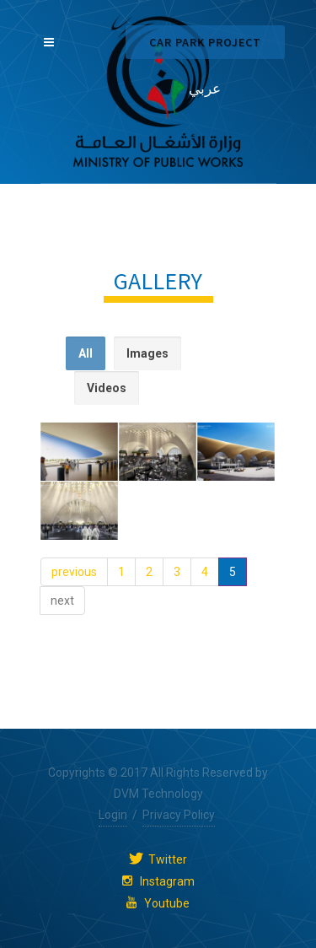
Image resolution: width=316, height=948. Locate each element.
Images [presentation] (147, 353)
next (62, 600)
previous (74, 572)
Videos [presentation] (106, 388)
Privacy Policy (178, 814)
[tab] (85, 354)
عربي (205, 88)
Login (113, 814)
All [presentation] (85, 353)
